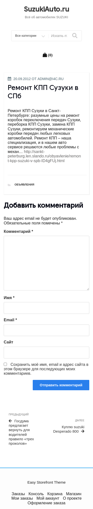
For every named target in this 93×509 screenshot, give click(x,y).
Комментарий (18, 231)
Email (10, 320)
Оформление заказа (46, 503)
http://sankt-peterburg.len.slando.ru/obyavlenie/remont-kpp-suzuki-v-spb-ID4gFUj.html (44, 156)
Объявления (24, 184)
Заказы (18, 494)
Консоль (36, 494)
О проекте (72, 498)
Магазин (73, 494)
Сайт (8, 342)
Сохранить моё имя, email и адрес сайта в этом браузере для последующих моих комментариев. (46, 369)
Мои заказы (22, 498)
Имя (9, 298)
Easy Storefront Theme (47, 482)
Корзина (54, 494)
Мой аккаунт (47, 498)
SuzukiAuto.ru (46, 9)
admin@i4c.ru (50, 79)
